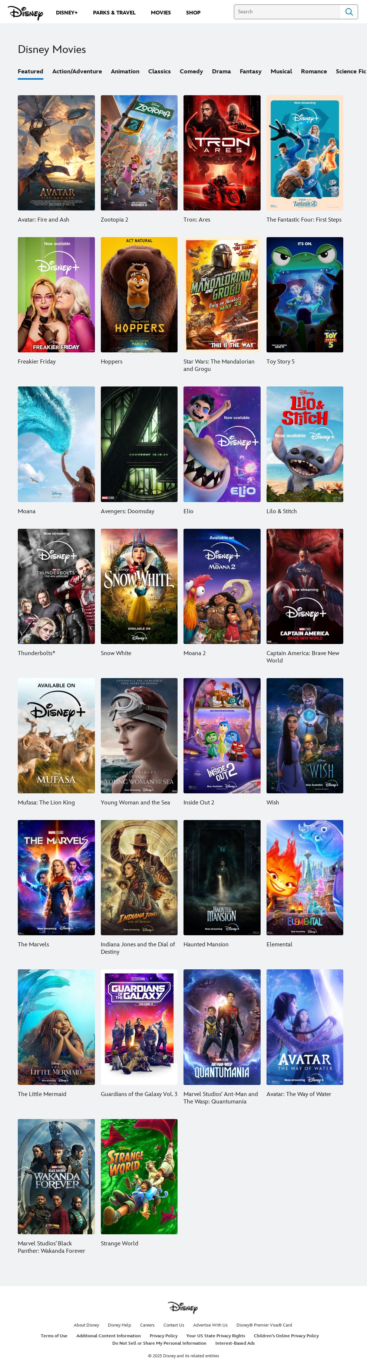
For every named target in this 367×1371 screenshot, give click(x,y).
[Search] (287, 11)
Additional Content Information (108, 1336)
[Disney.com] (25, 13)
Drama (221, 71)
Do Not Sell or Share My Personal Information (159, 1343)
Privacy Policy (164, 1336)
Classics (159, 71)
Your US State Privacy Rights (215, 1336)
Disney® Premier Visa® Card (264, 1325)
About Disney (86, 1325)
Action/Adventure (77, 71)
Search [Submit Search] (349, 11)
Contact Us (173, 1325)
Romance (314, 71)
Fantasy (251, 71)
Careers (147, 1325)
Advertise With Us (210, 1325)
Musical (281, 71)
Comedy (191, 71)
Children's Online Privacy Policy (286, 1336)
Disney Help (119, 1325)
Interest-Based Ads (235, 1343)
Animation (125, 71)
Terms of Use (54, 1336)
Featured (30, 71)
